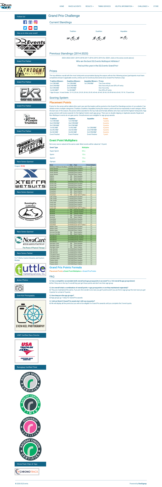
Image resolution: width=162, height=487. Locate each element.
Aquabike (123, 31)
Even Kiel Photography (26, 296)
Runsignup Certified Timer (27, 367)
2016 (91, 58)
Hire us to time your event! (27, 33)
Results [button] (90, 6)
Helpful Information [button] (124, 6)
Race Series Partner (25, 253)
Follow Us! (21, 17)
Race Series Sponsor (25, 162)
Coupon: (20, 166)
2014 (100, 58)
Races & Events (75, 6)
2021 (73, 58)
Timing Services (104, 6)
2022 (68, 58)
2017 (87, 58)
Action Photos (22, 280)
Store (156, 6)
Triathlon (73, 31)
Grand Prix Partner (24, 61)
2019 (77, 58)
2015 (96, 58)
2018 (82, 58)
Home (62, 6)
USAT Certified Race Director (28, 335)
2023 (63, 58)
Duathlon (99, 31)
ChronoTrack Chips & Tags (27, 464)
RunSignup (142, 484)
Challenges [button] (143, 6)
